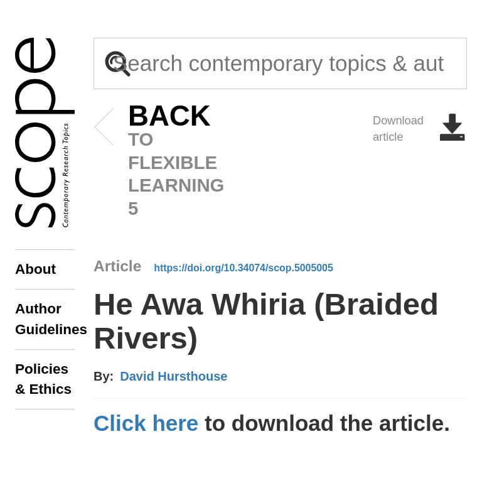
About (35, 269)
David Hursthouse (173, 376)
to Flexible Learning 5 (150, 162)
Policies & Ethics (43, 379)
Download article (420, 128)
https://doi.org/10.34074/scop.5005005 (243, 268)
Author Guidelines (45, 319)
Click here (146, 423)
